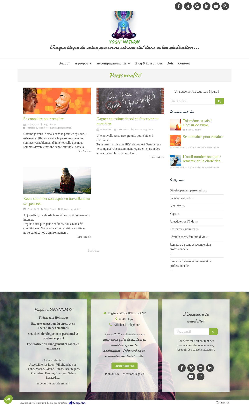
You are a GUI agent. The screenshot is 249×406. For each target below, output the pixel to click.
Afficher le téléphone (127, 324)
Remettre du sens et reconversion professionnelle (190, 247)
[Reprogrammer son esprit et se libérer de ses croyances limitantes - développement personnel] (57, 180)
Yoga (173, 213)
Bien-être (175, 206)
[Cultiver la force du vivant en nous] (175, 124)
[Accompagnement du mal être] (175, 160)
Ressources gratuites (182, 229)
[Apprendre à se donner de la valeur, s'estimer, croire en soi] (130, 101)
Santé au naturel (180, 198)
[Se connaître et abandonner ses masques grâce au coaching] (57, 101)
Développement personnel (186, 190)
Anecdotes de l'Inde (182, 221)
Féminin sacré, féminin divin (188, 236)
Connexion (223, 402)
